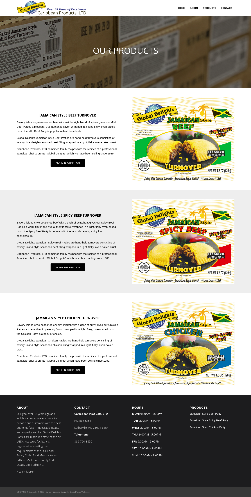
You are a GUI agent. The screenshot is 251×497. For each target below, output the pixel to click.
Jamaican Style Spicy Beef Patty (209, 420)
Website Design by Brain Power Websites (71, 492)
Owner (48, 492)
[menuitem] (182, 8)
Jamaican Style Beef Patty (205, 413)
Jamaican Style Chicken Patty (207, 427)
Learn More (26, 471)
